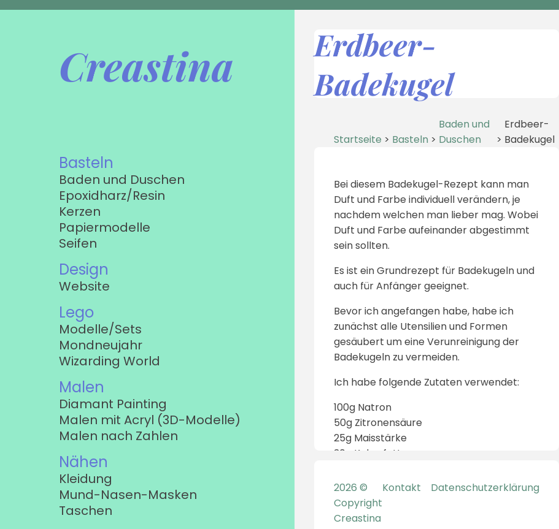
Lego (76, 312)
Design (84, 269)
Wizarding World (109, 361)
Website (84, 286)
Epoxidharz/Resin (112, 195)
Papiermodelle (104, 227)
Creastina (146, 65)
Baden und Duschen (122, 179)
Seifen (78, 243)
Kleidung (85, 478)
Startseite (358, 139)
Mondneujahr (100, 345)
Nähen (83, 462)
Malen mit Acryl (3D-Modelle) (150, 419)
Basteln (86, 163)
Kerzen (80, 211)
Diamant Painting (113, 404)
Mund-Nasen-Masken (128, 494)
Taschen (85, 510)
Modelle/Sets (100, 329)
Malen (81, 387)
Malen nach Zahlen (118, 435)
